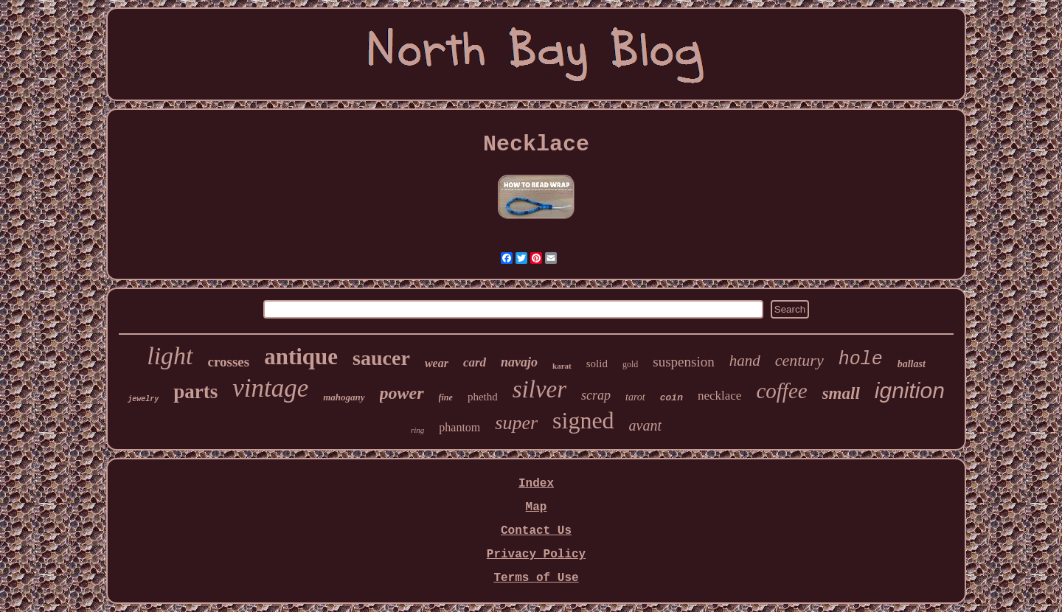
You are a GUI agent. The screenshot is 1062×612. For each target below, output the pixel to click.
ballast (912, 363)
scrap (596, 395)
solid (597, 363)
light (169, 355)
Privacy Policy (536, 554)
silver (539, 389)
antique (301, 356)
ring (417, 429)
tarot (635, 397)
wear (436, 363)
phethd (483, 397)
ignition (910, 390)
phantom (459, 427)
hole (861, 359)
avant (645, 425)
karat (562, 365)
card (474, 362)
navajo (519, 362)
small (841, 393)
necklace (719, 396)
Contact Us (536, 531)
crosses (229, 361)
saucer (381, 358)
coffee (781, 391)
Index (536, 483)
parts (195, 391)
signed (583, 420)
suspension (683, 361)
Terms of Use (535, 578)
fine (446, 397)
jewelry (143, 399)
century (799, 360)
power (402, 393)
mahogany (343, 397)
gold (630, 364)
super (516, 423)
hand (744, 360)
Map (536, 507)
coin (671, 397)
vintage (270, 388)
